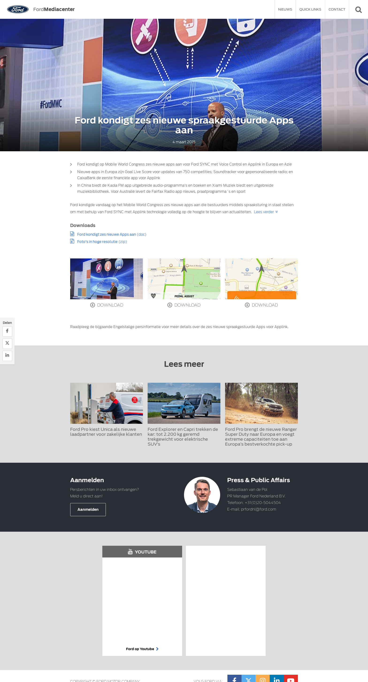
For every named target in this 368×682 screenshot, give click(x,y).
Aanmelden (88, 510)
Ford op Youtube (142, 649)
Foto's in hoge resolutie (97, 242)
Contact (337, 9)
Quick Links (310, 9)
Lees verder (264, 212)
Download (106, 305)
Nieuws (285, 9)
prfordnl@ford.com (258, 509)
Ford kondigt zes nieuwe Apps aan (106, 234)
